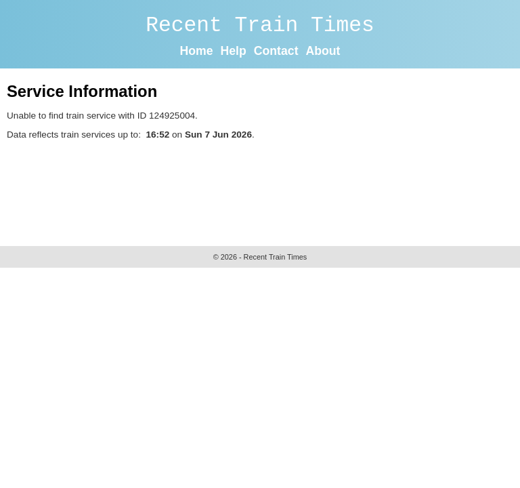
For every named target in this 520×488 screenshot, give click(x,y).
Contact (276, 51)
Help (233, 51)
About (322, 51)
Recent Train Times (260, 25)
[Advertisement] (253, 189)
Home (196, 51)
